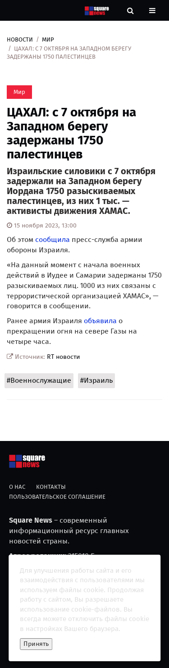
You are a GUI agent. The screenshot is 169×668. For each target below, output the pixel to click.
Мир (48, 39)
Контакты (51, 486)
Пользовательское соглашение (57, 496)
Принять (36, 644)
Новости (20, 39)
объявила (100, 320)
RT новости (63, 357)
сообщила (52, 239)
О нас (17, 486)
